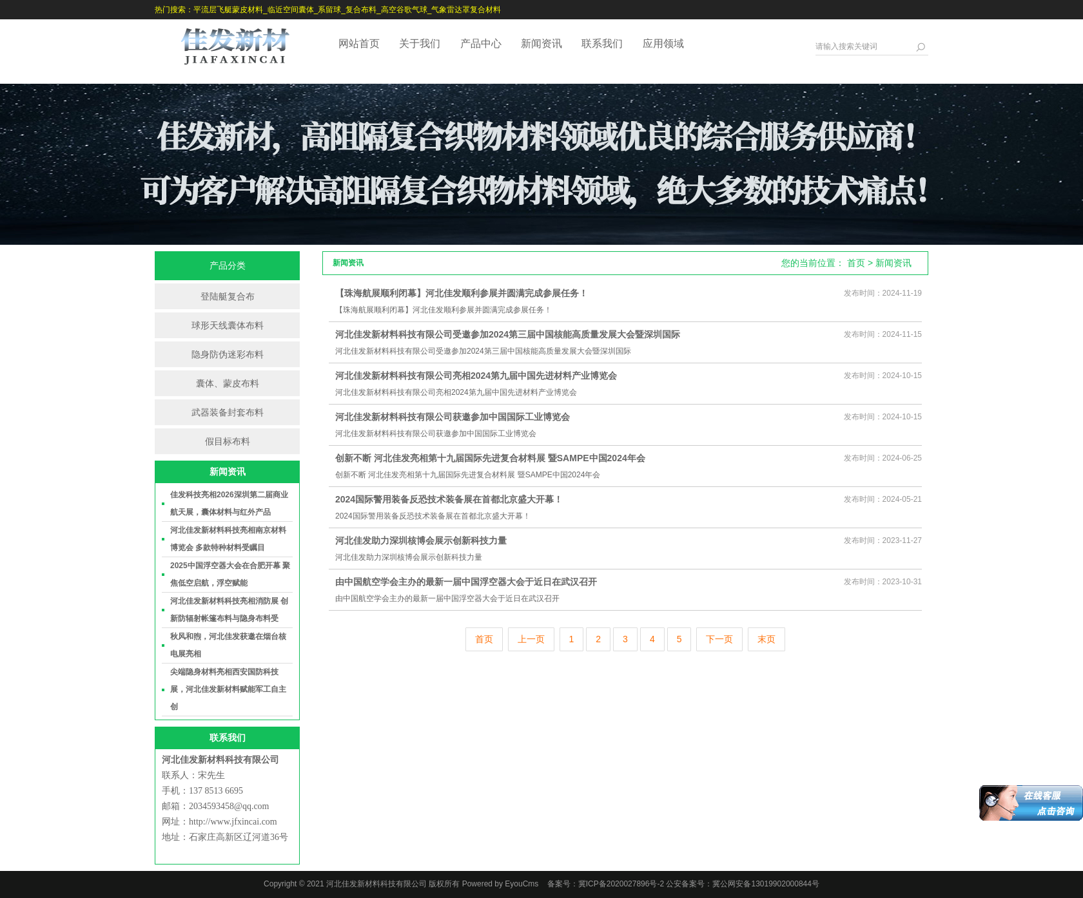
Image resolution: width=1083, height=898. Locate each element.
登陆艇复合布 (227, 296)
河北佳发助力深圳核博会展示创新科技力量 (421, 540)
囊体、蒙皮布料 (227, 383)
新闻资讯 (541, 43)
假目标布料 (227, 441)
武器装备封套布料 (227, 412)
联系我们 (602, 43)
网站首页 (359, 43)
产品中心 (481, 43)
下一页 (719, 639)
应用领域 (663, 43)
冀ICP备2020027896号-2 (621, 883)
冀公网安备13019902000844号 (765, 883)
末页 (766, 639)
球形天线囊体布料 (227, 325)
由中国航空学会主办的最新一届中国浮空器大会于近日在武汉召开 (466, 582)
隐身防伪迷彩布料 (227, 354)
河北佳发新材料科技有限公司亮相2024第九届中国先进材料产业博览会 (476, 375)
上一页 (531, 639)
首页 (856, 263)
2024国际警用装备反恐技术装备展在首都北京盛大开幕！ (449, 499)
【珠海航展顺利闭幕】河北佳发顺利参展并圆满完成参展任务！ (461, 293)
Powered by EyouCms (499, 883)
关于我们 (419, 43)
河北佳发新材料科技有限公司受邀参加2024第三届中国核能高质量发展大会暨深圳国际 (507, 334)
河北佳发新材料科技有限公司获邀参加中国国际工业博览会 (452, 417)
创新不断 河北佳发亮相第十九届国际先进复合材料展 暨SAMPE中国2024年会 (490, 458)
